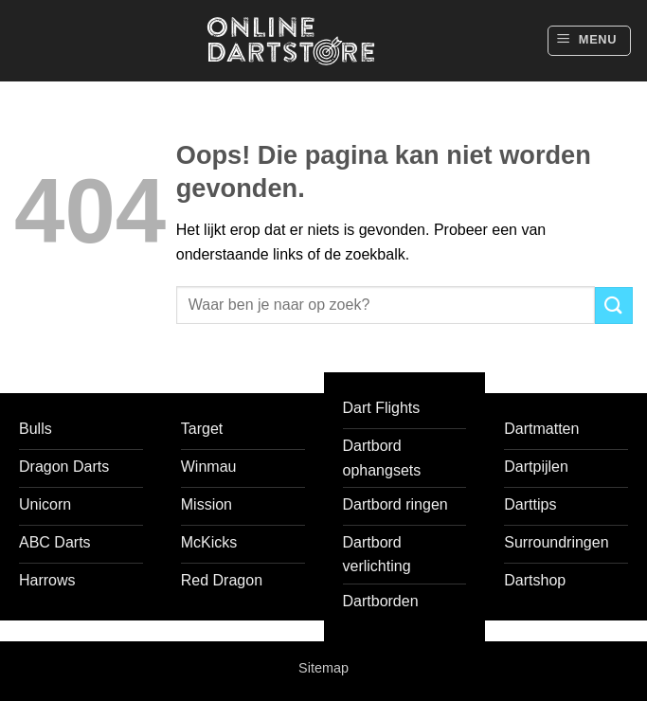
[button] (589, 41)
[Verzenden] (614, 305)
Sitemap (323, 667)
